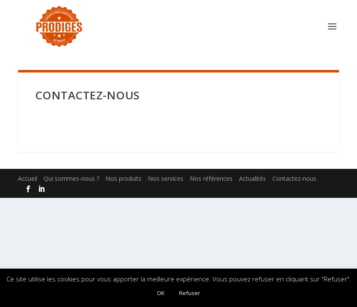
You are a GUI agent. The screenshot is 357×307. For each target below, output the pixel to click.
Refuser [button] (189, 293)
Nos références (211, 178)
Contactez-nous (294, 178)
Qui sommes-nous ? (71, 178)
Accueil (27, 178)
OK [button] (161, 293)
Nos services (165, 178)
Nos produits (124, 178)
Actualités (252, 178)
